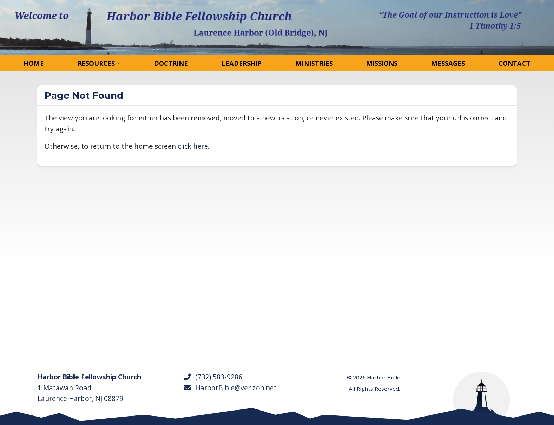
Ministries (314, 63)
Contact (514, 63)
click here (193, 146)
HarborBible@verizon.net (230, 387)
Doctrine (171, 63)
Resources (96, 63)
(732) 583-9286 (212, 377)
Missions (381, 63)
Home (34, 63)
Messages (448, 63)
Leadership (242, 63)
